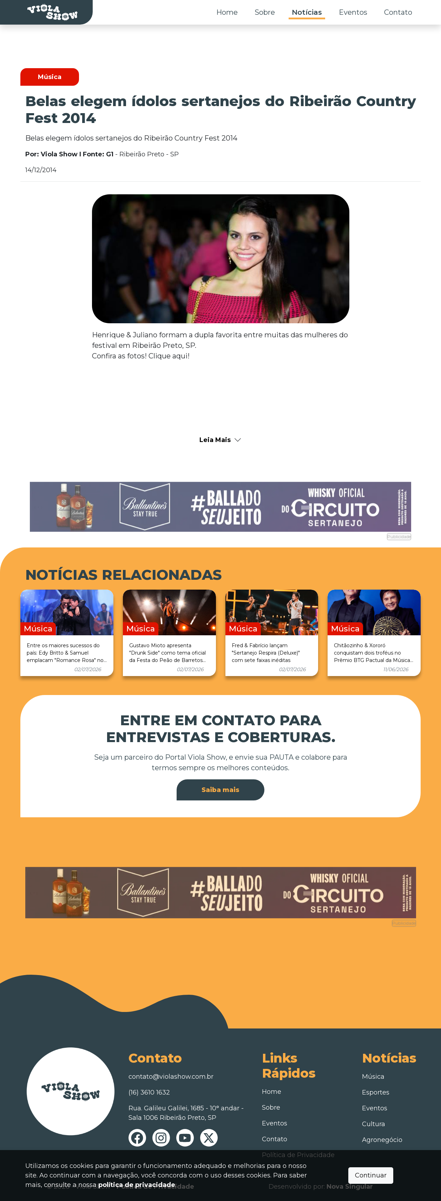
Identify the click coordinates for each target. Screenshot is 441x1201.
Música (373, 1076)
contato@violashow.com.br (171, 1076)
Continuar (371, 1175)
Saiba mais (220, 790)
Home (227, 12)
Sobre (265, 12)
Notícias (307, 12)
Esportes (375, 1092)
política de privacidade (136, 1185)
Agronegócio (382, 1140)
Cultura (373, 1124)
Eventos (353, 12)
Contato (398, 12)
